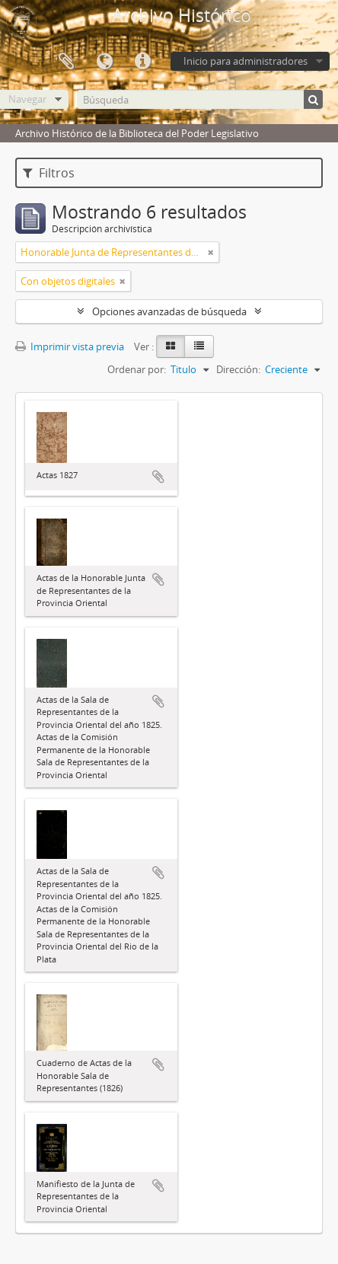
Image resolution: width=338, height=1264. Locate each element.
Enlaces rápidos (142, 62)
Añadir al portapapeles (158, 476)
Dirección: (238, 369)
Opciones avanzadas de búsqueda (169, 311)
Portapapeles (66, 62)
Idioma (104, 62)
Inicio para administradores (245, 61)
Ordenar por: (136, 369)
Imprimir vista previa (69, 346)
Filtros (49, 172)
